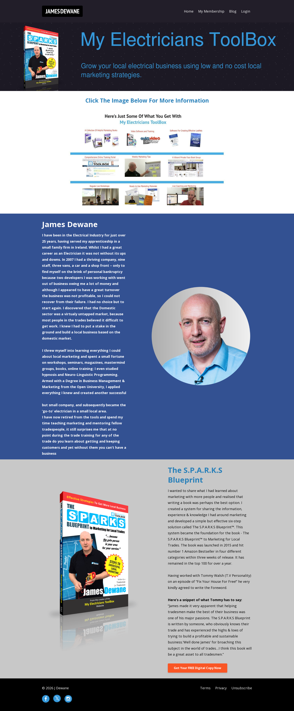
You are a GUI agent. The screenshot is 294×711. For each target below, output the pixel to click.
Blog (232, 11)
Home (189, 11)
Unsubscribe (241, 688)
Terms (205, 688)
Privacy (221, 688)
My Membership (211, 11)
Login (245, 11)
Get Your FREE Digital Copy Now (197, 668)
